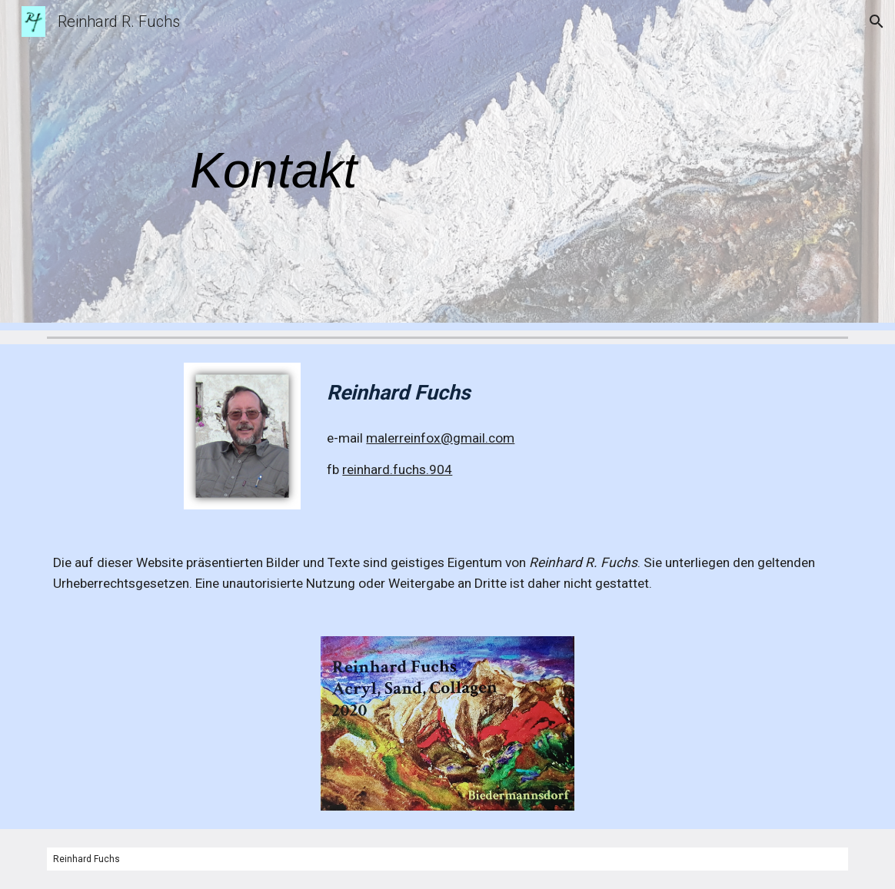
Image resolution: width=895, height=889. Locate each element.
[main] (447, 165)
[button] (876, 21)
